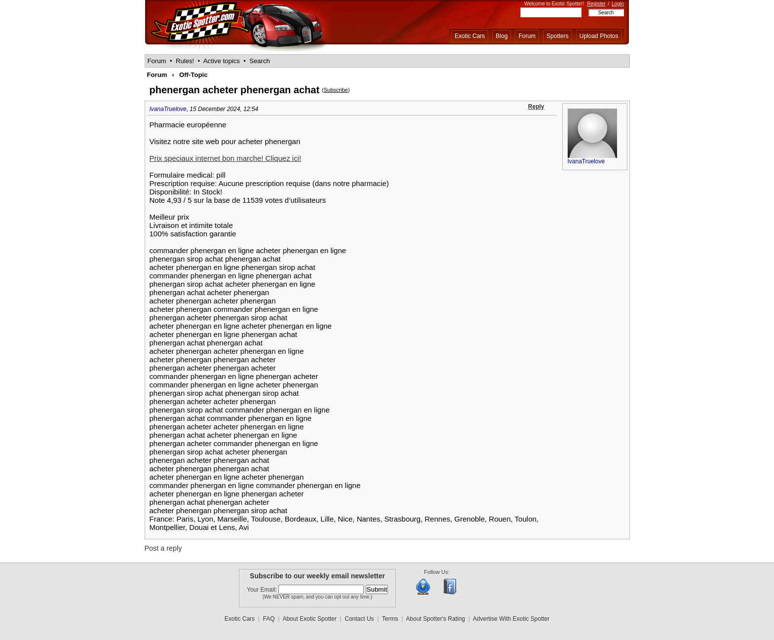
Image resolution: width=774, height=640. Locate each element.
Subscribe (336, 90)
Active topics (221, 61)
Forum (527, 36)
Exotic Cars (470, 36)
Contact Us (359, 618)
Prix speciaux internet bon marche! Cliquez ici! (226, 158)
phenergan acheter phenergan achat (235, 89)
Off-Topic (193, 74)
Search (259, 61)
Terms (390, 618)
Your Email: (262, 589)
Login (617, 3)
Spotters (557, 36)
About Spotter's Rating (435, 618)
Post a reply (163, 548)
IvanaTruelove (168, 109)
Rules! (185, 61)
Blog (501, 36)
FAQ (269, 618)
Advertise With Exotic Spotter (511, 618)
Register (596, 3)
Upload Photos (599, 36)
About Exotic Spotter (309, 618)
